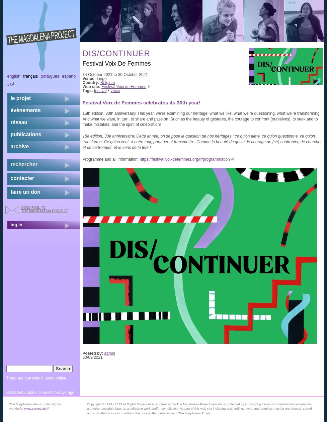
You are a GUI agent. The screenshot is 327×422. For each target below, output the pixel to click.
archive (20, 146)
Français (30, 76)
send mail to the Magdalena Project (44, 209)
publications (26, 134)
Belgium (107, 82)
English (14, 76)
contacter (22, 178)
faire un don (25, 192)
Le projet (21, 98)
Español (69, 76)
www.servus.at (36, 408)
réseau (19, 122)
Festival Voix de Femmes (125, 86)
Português (49, 76)
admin (109, 353)
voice (115, 90)
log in (16, 224)
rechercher (24, 164)
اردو (10, 83)
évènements (26, 110)
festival (100, 90)
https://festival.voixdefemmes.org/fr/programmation (187, 159)
